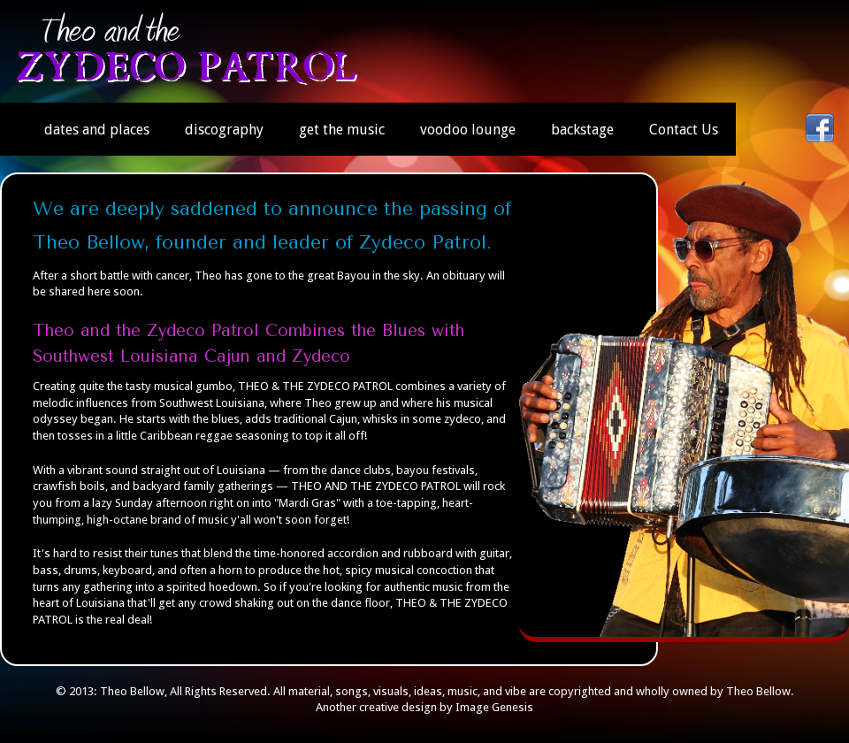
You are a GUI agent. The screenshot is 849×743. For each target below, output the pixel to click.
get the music (342, 129)
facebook (820, 127)
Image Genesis (494, 707)
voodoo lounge (468, 129)
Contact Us (683, 129)
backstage (582, 129)
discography (224, 129)
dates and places (96, 129)
